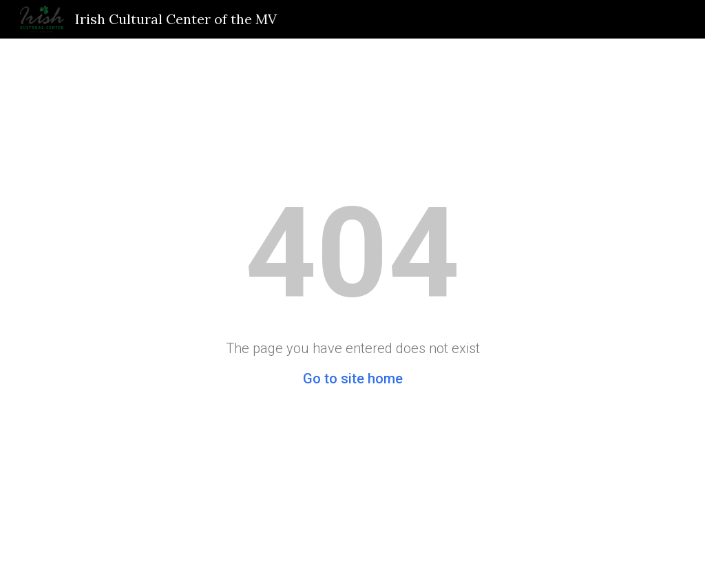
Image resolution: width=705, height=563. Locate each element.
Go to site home (353, 378)
